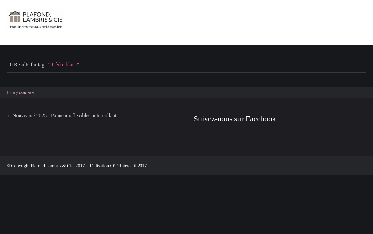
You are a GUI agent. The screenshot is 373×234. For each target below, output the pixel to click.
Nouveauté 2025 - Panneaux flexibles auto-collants (65, 115)
